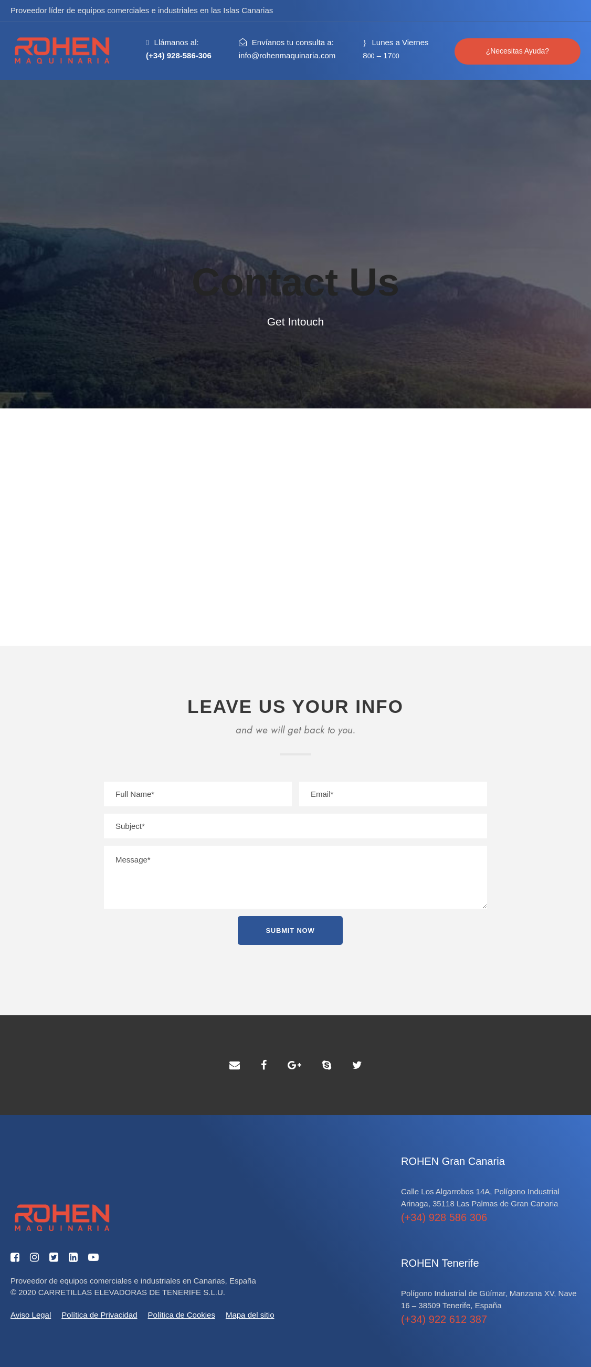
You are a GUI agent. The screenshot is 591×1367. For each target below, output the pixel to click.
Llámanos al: (179, 49)
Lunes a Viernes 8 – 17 (395, 49)
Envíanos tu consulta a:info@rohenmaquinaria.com (287, 49)
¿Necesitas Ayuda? (517, 51)
